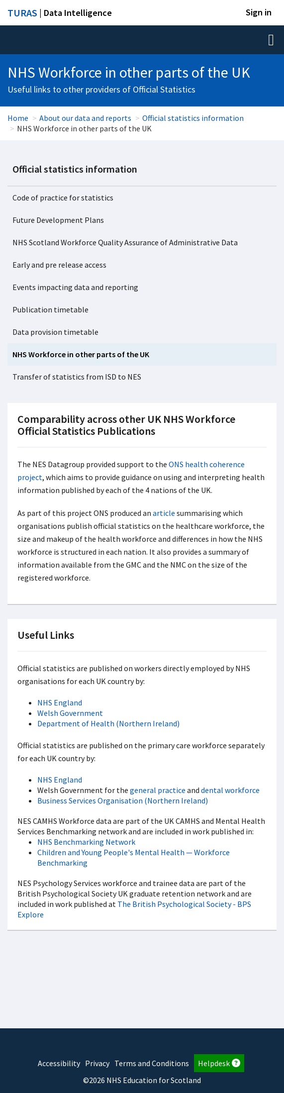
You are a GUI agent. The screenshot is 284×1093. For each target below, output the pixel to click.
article (164, 513)
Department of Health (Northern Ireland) (108, 723)
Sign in (259, 12)
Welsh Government (70, 713)
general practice (158, 790)
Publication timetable (50, 309)
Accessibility (59, 1063)
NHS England (59, 702)
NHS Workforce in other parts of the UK (80, 354)
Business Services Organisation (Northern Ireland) (122, 800)
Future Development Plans (58, 220)
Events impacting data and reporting (75, 287)
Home (17, 118)
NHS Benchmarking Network (86, 842)
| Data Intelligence (59, 12)
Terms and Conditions (151, 1063)
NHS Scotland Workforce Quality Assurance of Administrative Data (125, 242)
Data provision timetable (55, 332)
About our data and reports (85, 118)
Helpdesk (219, 1063)
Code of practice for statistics (62, 197)
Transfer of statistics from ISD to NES (76, 377)
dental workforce (230, 790)
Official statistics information (193, 118)
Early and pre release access (59, 265)
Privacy (97, 1063)
